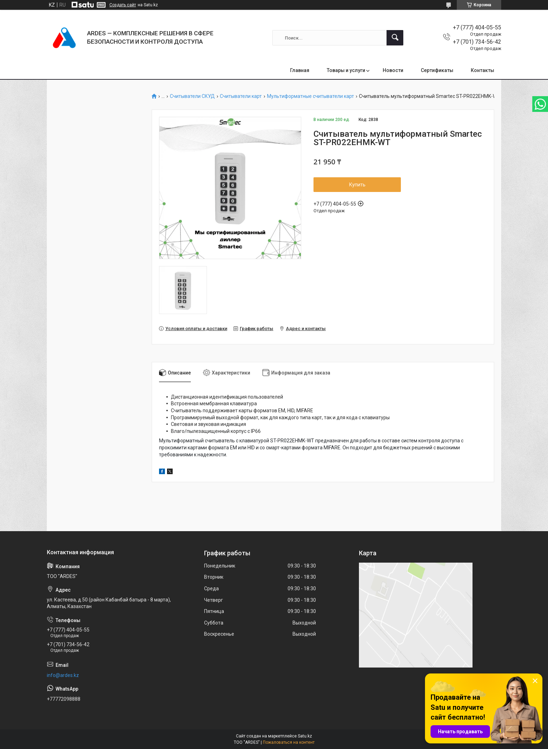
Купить (357, 184)
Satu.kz (305, 736)
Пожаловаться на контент (289, 742)
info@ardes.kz (63, 675)
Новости (393, 70)
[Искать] (395, 37)
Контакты (482, 70)
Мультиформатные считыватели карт (310, 96)
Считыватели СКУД (192, 96)
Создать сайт (122, 4)
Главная (299, 70)
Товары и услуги (346, 70)
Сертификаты (437, 70)
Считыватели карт (241, 96)
